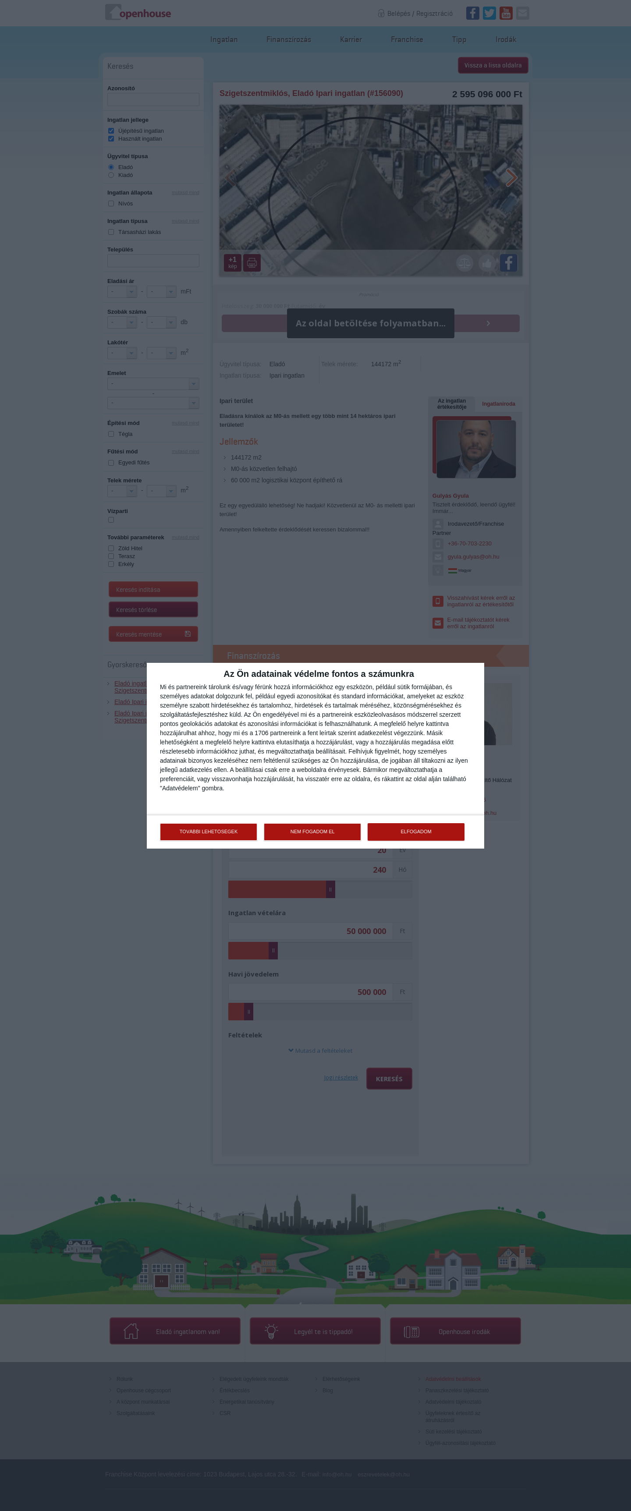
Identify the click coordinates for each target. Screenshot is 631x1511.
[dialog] (315, 756)
